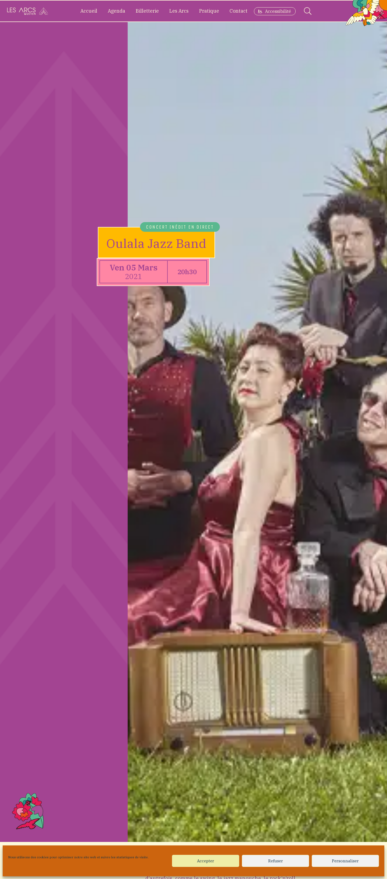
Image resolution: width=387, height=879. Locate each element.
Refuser (275, 860)
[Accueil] (27, 11)
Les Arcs (179, 11)
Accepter (205, 860)
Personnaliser (345, 860)
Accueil (88, 11)
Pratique (209, 11)
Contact (239, 11)
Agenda (116, 11)
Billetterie (147, 11)
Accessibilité (278, 11)
